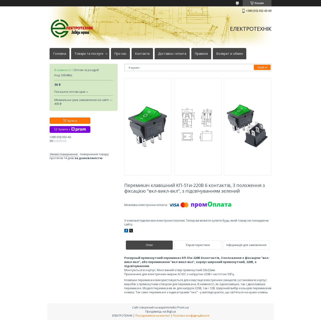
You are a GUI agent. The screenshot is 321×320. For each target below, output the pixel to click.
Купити (72, 120)
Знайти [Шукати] (262, 67)
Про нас (120, 54)
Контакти (142, 54)
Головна (59, 54)
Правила (201, 54)
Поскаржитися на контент (152, 316)
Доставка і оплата (172, 54)
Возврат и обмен (229, 54)
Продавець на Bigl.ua (160, 311)
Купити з (72, 129)
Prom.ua (183, 307)
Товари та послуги (88, 54)
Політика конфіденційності (191, 316)
